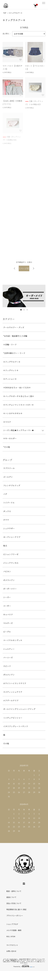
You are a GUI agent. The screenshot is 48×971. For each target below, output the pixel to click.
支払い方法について (13, 903)
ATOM (13, 936)
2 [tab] (24, 309)
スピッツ (7, 666)
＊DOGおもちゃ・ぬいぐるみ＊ (17, 387)
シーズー (7, 597)
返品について (11, 897)
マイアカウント (12, 945)
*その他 (6, 447)
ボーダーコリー (10, 588)
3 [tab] (27, 309)
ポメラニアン (9, 580)
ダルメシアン (9, 674)
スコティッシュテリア (12, 692)
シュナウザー (9, 528)
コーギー (7, 605)
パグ (5, 494)
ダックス (7, 511)
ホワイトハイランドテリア (14, 683)
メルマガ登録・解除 (13, 930)
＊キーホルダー (10, 438)
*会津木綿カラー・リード (14, 353)
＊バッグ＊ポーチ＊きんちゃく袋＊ (18, 396)
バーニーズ (8, 657)
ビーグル (7, 631)
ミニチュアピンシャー (12, 717)
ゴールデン (8, 477)
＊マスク (7, 422)
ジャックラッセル (10, 562)
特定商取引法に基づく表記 (16, 909)
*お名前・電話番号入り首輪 (15, 336)
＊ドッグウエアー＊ (15, 13)
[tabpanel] (24, 296)
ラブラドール (9, 468)
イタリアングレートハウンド (15, 726)
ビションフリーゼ (10, 554)
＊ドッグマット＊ (10, 370)
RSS (7, 936)
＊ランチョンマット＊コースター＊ (18, 404)
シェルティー (9, 649)
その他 (6, 743)
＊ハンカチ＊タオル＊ (12, 413)
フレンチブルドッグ (11, 485)
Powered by (24, 966)
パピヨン (7, 571)
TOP (4, 13)
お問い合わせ (11, 951)
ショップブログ (12, 924)
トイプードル (8, 502)
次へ (33, 268)
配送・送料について (13, 891)
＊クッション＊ (10, 379)
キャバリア (8, 614)
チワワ (6, 519)
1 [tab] (21, 309)
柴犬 (5, 545)
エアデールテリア (11, 700)
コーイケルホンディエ (12, 640)
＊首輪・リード (10, 344)
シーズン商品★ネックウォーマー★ (18, 430)
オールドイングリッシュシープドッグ (19, 709)
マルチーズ (8, 623)
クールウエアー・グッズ (13, 327)
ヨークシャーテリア (11, 537)
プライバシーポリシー (14, 915)
